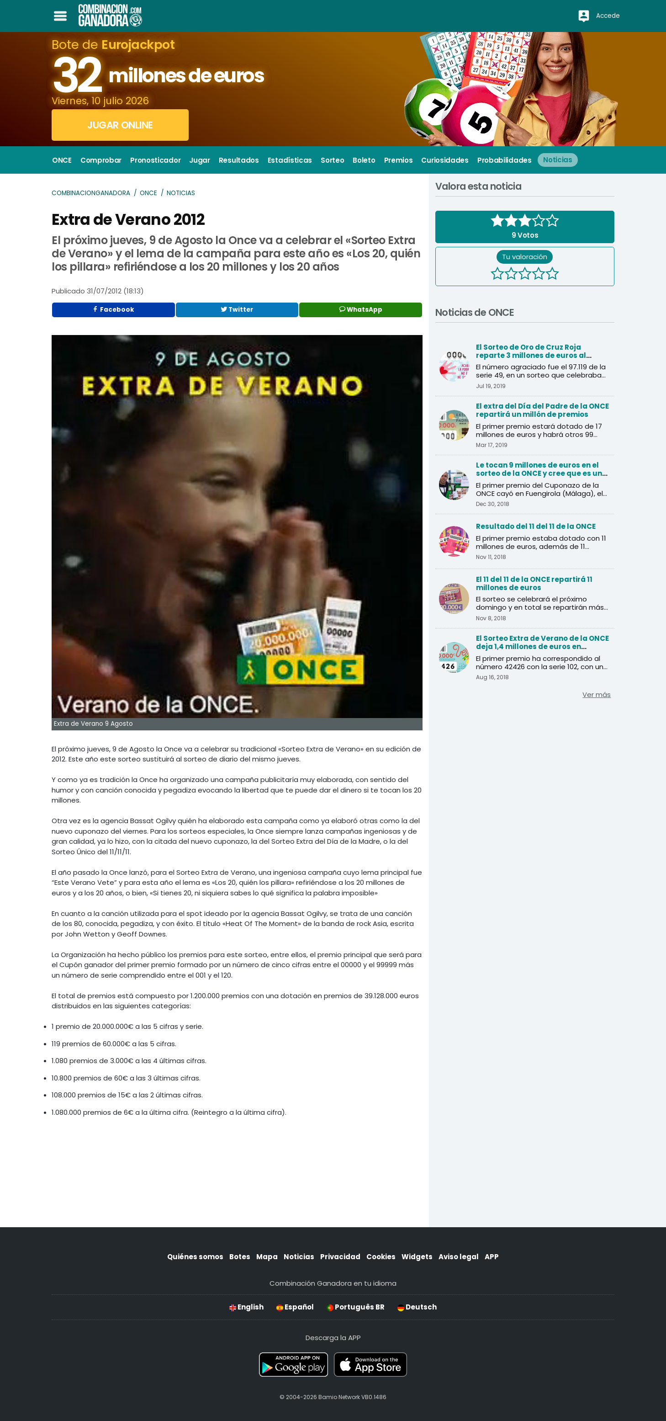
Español (295, 1307)
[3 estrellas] (525, 274)
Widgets (417, 1256)
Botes (239, 1256)
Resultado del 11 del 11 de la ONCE (536, 526)
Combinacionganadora (91, 193)
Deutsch (417, 1307)
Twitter (237, 309)
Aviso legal (459, 1256)
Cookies (381, 1256)
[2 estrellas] (511, 274)
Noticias (181, 193)
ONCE (148, 193)
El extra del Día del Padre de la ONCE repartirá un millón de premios (542, 410)
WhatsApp (360, 309)
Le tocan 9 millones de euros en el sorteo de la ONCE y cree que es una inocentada (541, 473)
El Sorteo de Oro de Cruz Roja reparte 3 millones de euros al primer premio (531, 355)
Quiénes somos (195, 1256)
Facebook (113, 309)
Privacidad (340, 1256)
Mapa (267, 1256)
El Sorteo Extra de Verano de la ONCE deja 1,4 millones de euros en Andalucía (542, 646)
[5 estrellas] (552, 274)
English (246, 1307)
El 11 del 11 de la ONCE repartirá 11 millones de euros (534, 583)
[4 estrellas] (538, 274)
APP (492, 1256)
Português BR (356, 1307)
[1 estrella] (497, 274)
